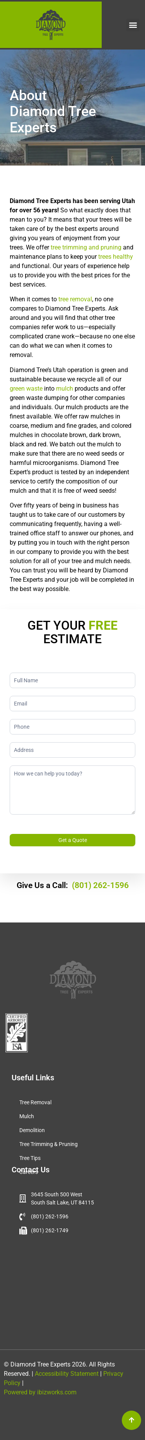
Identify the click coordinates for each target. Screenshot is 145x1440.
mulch (64, 388)
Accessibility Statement (66, 1373)
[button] (132, 25)
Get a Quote (72, 840)
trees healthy (115, 256)
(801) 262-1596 (100, 885)
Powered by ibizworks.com (40, 1392)
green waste (26, 388)
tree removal (75, 299)
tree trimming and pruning (86, 247)
